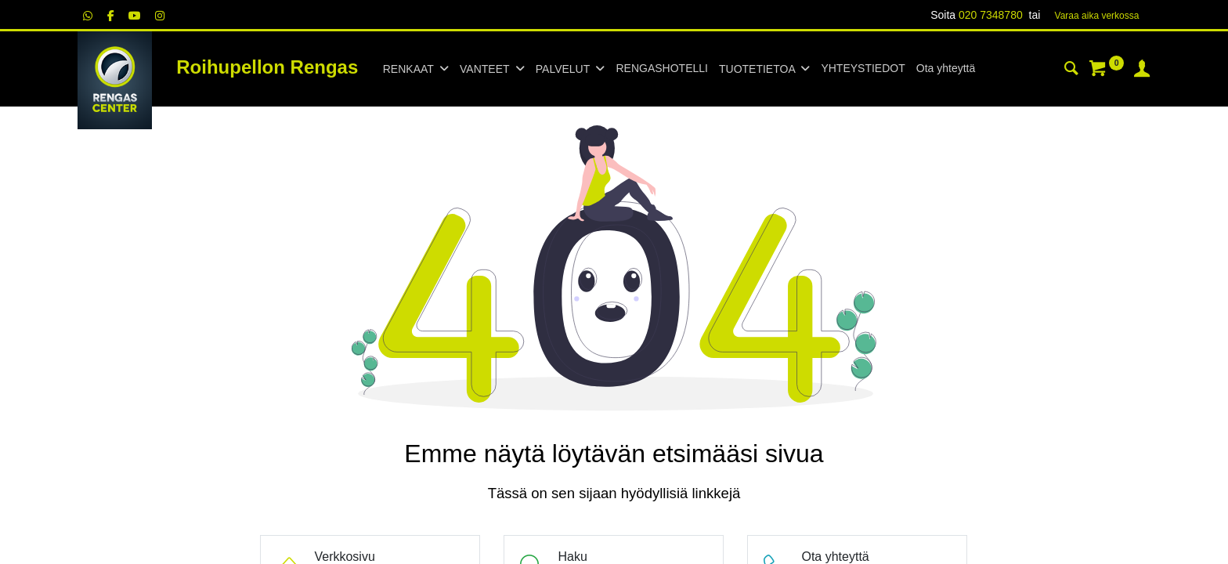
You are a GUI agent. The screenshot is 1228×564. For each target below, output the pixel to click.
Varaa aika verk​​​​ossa (1097, 15)
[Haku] (1071, 70)
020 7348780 (991, 15)
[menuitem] (661, 69)
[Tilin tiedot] (1141, 70)
